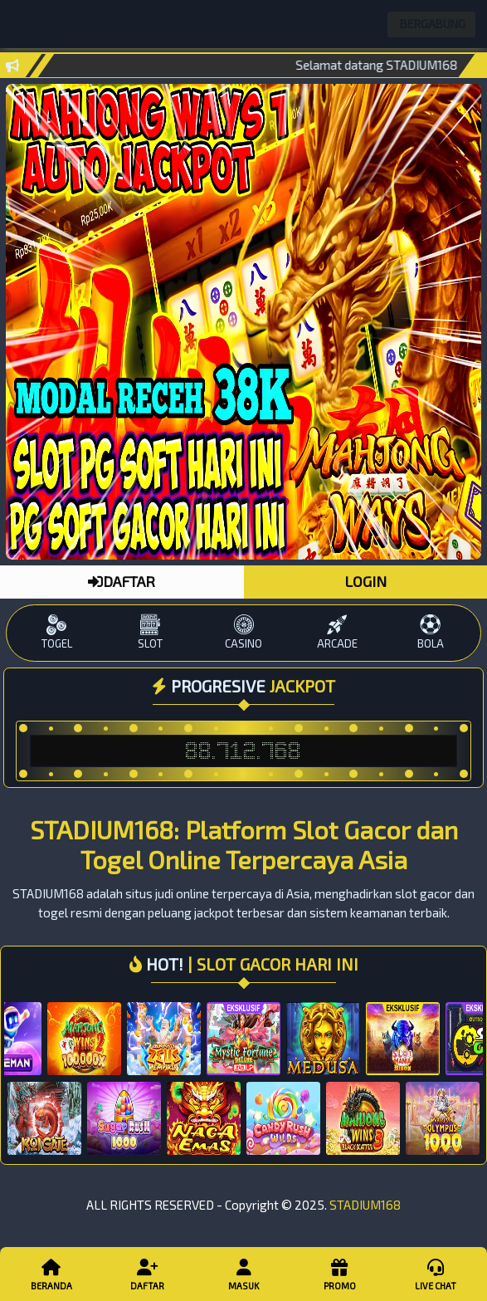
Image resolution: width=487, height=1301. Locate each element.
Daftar (147, 1273)
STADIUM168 (365, 1204)
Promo (340, 1273)
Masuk (244, 1273)
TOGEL (57, 632)
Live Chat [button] (436, 1273)
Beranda (51, 1273)
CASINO (243, 632)
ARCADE (337, 632)
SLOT (150, 632)
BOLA (431, 632)
